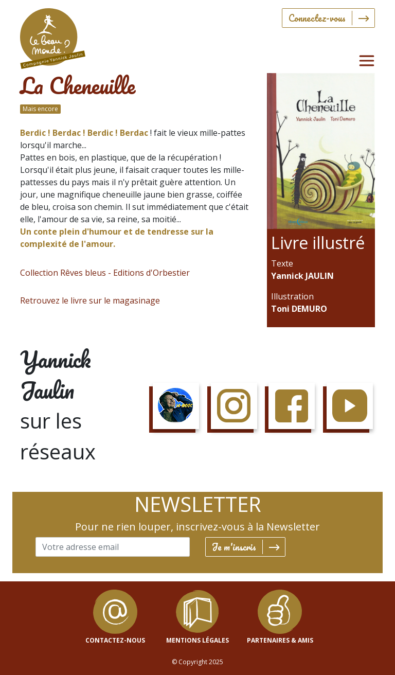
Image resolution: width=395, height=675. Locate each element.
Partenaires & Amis (280, 640)
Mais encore (40, 108)
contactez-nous (115, 640)
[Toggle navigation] (366, 60)
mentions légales (197, 640)
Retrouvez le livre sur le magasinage (90, 300)
